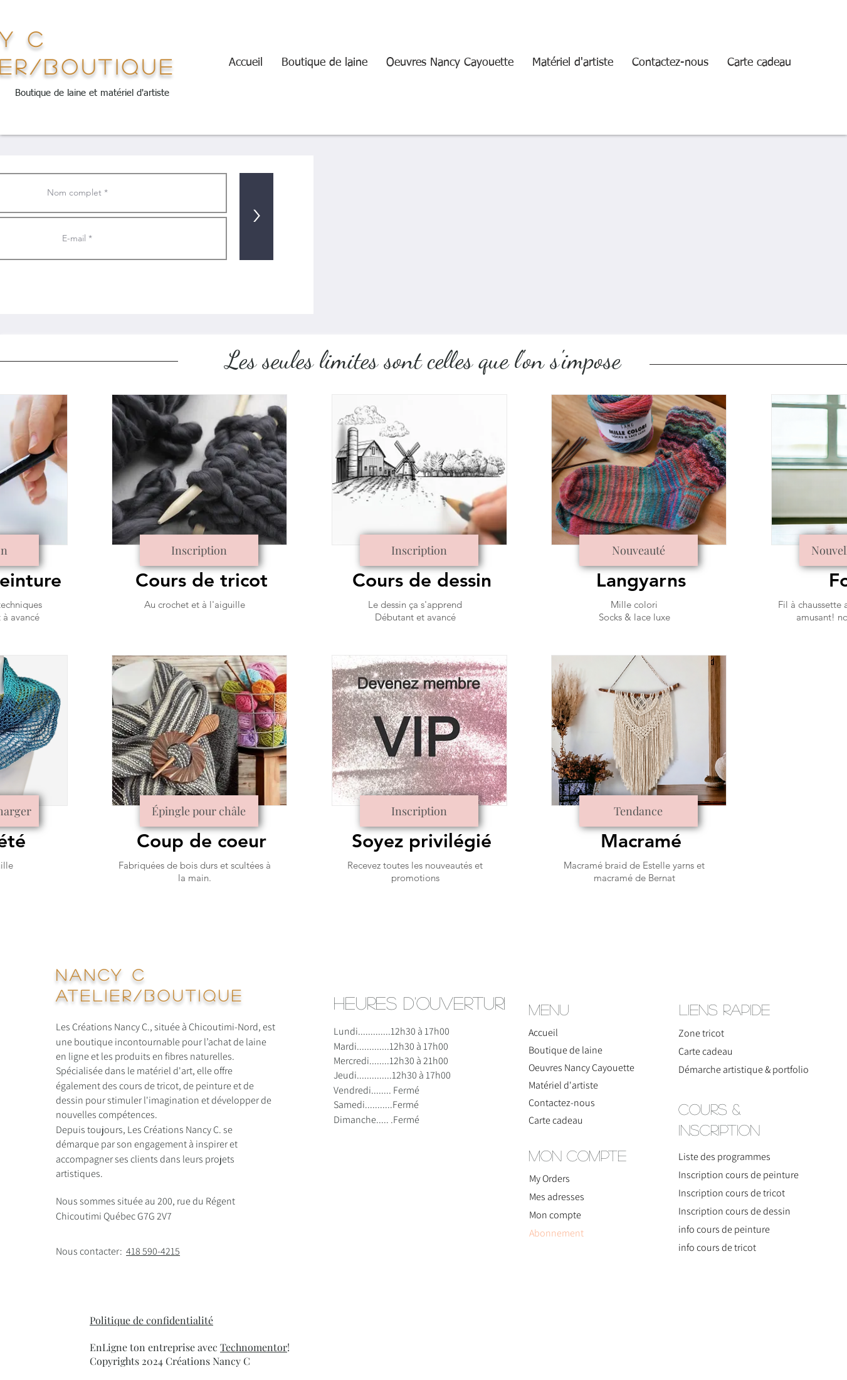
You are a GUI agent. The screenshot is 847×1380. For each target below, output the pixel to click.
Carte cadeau (556, 1120)
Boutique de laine (565, 1050)
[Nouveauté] (638, 550)
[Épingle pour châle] (199, 811)
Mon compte (555, 1214)
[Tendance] (638, 811)
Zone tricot (701, 1033)
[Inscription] (199, 550)
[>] (256, 216)
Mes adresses (556, 1196)
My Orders (549, 1178)
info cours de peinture (724, 1229)
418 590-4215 (153, 1251)
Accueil (543, 1032)
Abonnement (556, 1233)
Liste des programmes (724, 1156)
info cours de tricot (717, 1247)
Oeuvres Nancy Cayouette (581, 1067)
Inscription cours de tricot (731, 1193)
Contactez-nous (562, 1102)
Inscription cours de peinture (738, 1174)
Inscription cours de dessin (734, 1211)
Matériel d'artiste (563, 1085)
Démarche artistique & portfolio (731, 1069)
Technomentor (253, 1347)
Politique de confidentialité (151, 1320)
